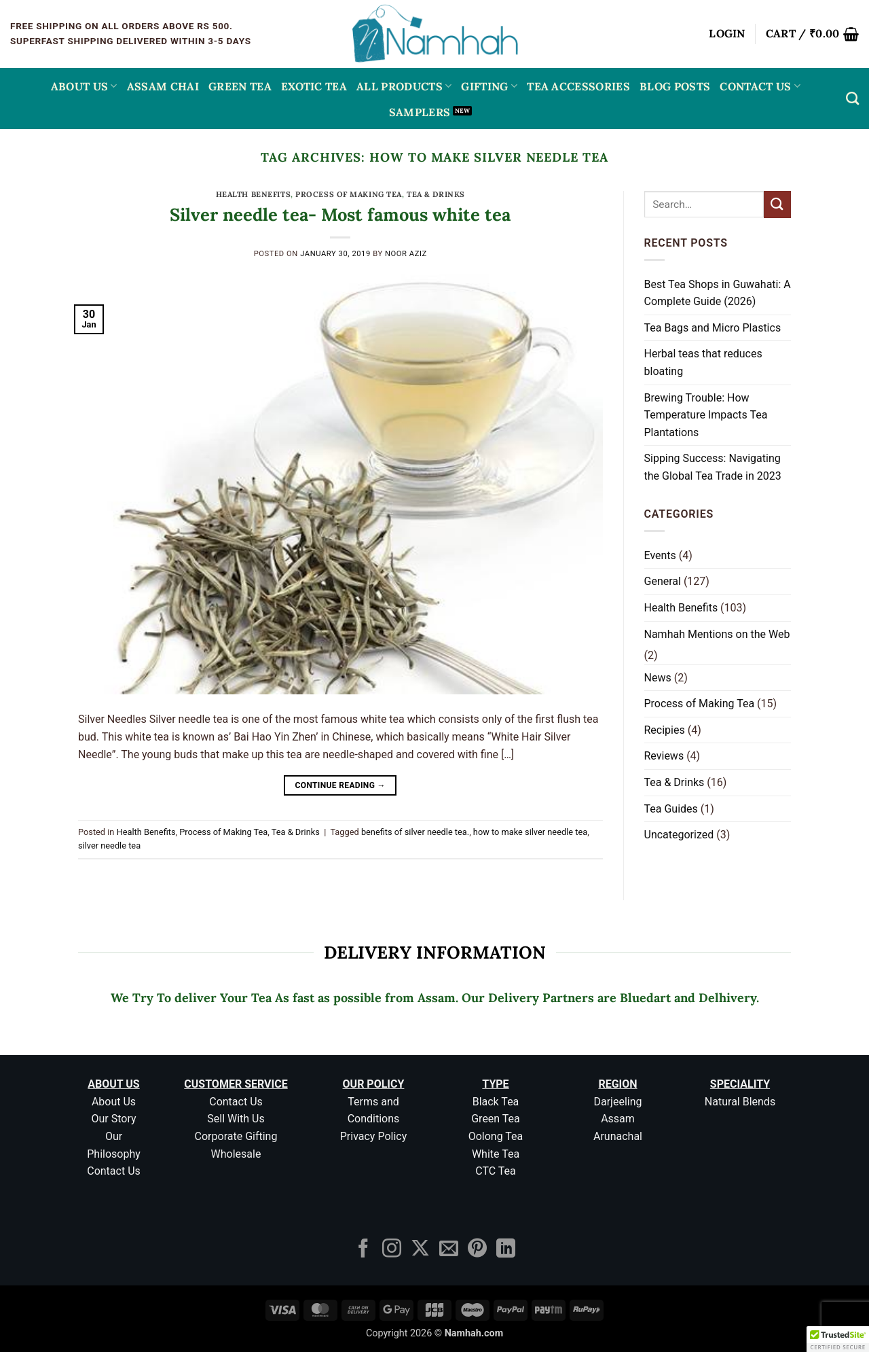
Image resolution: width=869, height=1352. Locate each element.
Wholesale (236, 1154)
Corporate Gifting (236, 1136)
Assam (618, 1118)
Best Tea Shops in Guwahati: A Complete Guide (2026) (717, 293)
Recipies (664, 730)
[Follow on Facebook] (363, 1249)
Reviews (664, 755)
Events (660, 555)
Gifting (489, 86)
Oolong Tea (495, 1136)
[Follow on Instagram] (391, 1249)
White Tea (495, 1154)
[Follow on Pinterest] (477, 1249)
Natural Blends (740, 1101)
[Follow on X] (420, 1249)
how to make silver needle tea (530, 832)
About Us (84, 86)
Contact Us (760, 86)
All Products (403, 86)
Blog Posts (675, 86)
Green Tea (495, 1118)
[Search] (852, 98)
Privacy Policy (373, 1136)
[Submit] (777, 204)
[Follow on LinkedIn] (505, 1249)
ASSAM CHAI (163, 86)
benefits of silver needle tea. (415, 832)
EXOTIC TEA (314, 86)
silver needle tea (109, 845)
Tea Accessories (578, 86)
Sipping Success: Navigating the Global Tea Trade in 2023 (712, 467)
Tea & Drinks (436, 194)
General (662, 581)
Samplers (420, 112)
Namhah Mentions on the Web (717, 634)
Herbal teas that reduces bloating (703, 362)
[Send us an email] (448, 1249)
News (657, 677)
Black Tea (496, 1101)
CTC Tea (495, 1170)
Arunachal (617, 1136)
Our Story (113, 1118)
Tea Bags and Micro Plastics (712, 327)
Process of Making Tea (348, 194)
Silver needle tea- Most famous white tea (340, 214)
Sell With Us (235, 1118)
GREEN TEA (240, 86)
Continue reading (340, 785)
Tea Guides (671, 808)
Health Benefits (253, 194)
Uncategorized (679, 834)
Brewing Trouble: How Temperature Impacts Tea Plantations (706, 415)
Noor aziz (406, 253)
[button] (727, 34)
